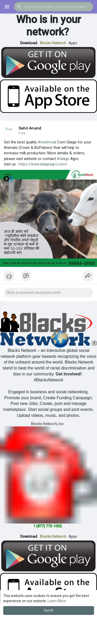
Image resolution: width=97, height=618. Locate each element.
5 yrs (22, 133)
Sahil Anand (30, 128)
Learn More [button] (57, 601)
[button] (53, 6)
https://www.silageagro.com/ (43, 164)
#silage (63, 158)
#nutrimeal (47, 142)
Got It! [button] (48, 610)
